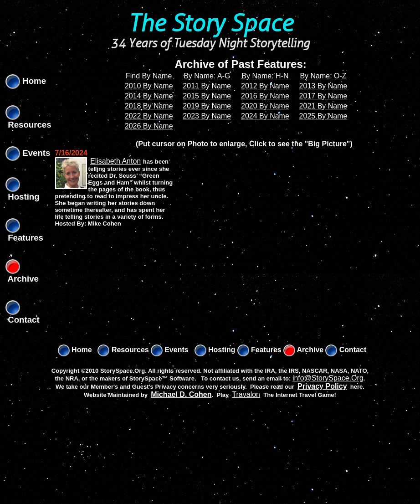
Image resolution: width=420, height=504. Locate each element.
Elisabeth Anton (115, 161)
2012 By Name (265, 86)
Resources (123, 350)
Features (259, 350)
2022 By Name (149, 116)
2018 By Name (149, 106)
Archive (303, 350)
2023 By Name (207, 116)
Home (25, 81)
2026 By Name (149, 126)
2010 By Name (149, 86)
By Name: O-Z (323, 76)
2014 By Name (149, 96)
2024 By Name (265, 116)
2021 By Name (323, 106)
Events (27, 153)
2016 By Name (265, 96)
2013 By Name (323, 86)
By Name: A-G (207, 76)
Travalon (246, 394)
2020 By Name (265, 106)
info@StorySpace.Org (328, 378)
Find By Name (149, 76)
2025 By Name (323, 116)
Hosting (215, 350)
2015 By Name (207, 96)
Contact (345, 350)
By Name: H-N (264, 76)
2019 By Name (207, 106)
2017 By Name (323, 96)
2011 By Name (207, 86)
